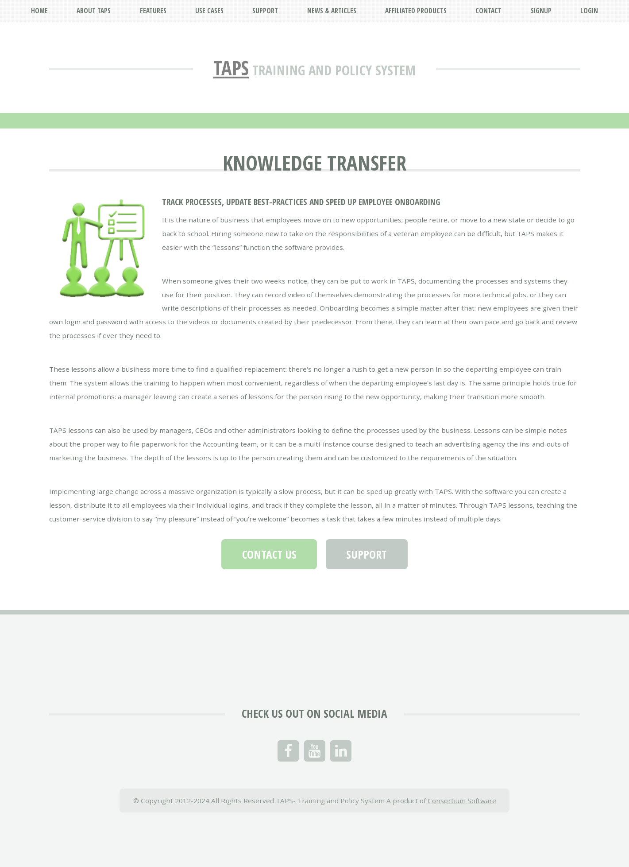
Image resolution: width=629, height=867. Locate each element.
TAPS (231, 67)
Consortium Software (462, 800)
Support (366, 554)
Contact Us (269, 554)
